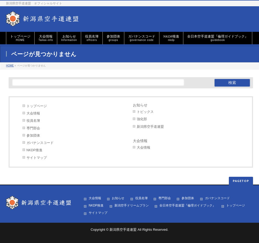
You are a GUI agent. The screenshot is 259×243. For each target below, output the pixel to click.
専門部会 (33, 128)
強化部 (142, 119)
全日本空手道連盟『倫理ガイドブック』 (187, 205)
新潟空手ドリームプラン (131, 205)
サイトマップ (37, 158)
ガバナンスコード (40, 143)
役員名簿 (33, 121)
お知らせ (140, 105)
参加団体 (33, 135)
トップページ (37, 106)
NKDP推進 (34, 150)
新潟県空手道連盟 (150, 127)
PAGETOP (241, 181)
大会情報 (33, 113)
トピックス (145, 112)
